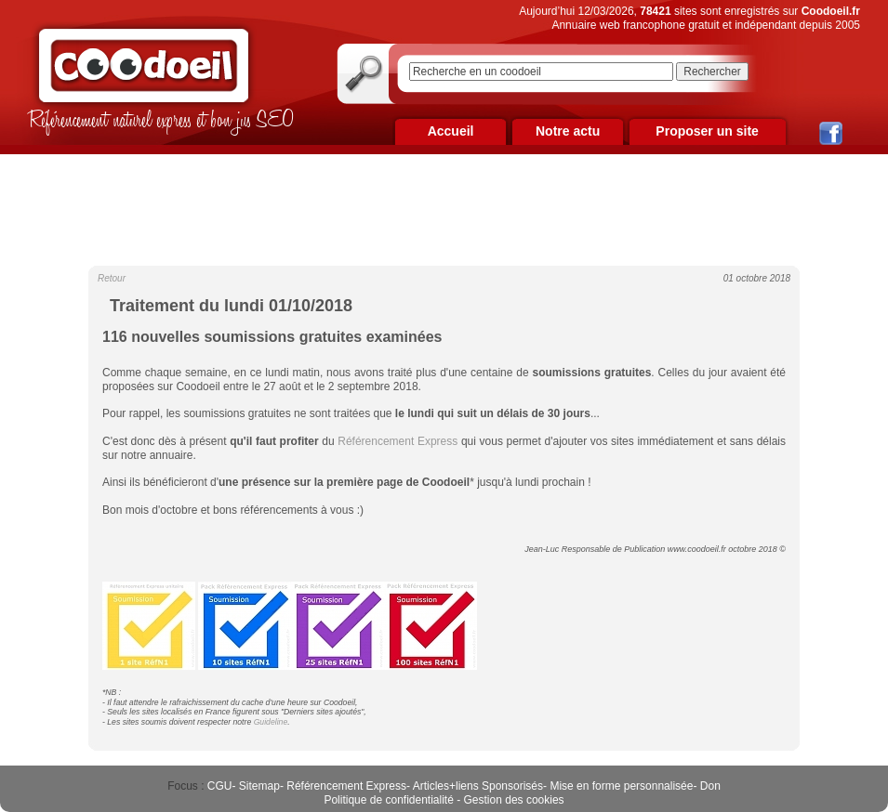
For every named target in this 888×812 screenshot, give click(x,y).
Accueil (451, 131)
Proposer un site (707, 131)
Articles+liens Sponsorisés (478, 785)
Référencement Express (397, 441)
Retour (112, 278)
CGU (219, 785)
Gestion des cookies (514, 799)
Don (710, 785)
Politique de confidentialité (388, 799)
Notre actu (568, 131)
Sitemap (259, 785)
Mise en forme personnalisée (621, 785)
